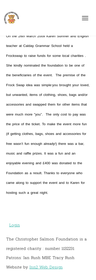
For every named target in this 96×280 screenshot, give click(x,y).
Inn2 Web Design (46, 267)
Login (14, 224)
